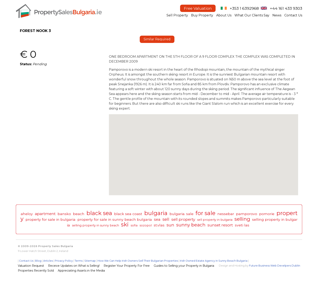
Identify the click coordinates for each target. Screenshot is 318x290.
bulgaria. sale (181, 214)
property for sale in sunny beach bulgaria (114, 219)
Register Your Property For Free (127, 266)
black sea (99, 213)
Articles (48, 260)
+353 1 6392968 (244, 8)
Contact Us (293, 15)
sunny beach (190, 225)
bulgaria (156, 213)
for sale (205, 213)
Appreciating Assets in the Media (81, 270)
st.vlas (159, 225)
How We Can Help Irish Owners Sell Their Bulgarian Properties (138, 260)
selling (242, 219)
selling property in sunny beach (95, 225)
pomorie (266, 214)
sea (157, 219)
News (276, 15)
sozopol (146, 225)
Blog (38, 260)
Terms (79, 260)
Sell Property (177, 15)
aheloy (27, 214)
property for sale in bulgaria (50, 219)
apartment (45, 213)
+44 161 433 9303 (286, 8)
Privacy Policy (64, 260)
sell (165, 219)
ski (125, 224)
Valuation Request (31, 266)
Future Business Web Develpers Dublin (274, 265)
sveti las (242, 225)
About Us (223, 15)
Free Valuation (198, 8)
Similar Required (157, 39)
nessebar (225, 214)
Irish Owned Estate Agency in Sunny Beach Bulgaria (213, 260)
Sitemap (90, 260)
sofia (134, 225)
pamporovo (246, 214)
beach (78, 214)
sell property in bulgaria (214, 220)
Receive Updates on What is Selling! (74, 266)
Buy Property (202, 15)
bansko (64, 214)
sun (170, 224)
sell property (183, 219)
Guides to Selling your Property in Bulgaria (184, 266)
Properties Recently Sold (36, 270)
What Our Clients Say (251, 15)
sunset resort (220, 225)
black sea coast (128, 214)
